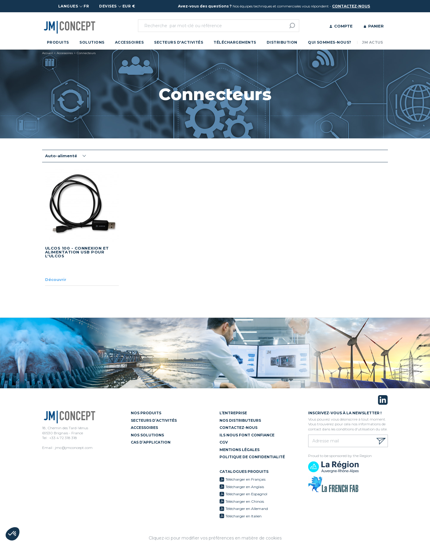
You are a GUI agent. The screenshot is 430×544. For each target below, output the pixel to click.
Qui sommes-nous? (329, 42)
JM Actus (372, 42)
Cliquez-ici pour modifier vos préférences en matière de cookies (215, 538)
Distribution (282, 42)
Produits (58, 42)
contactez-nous (351, 6)
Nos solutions (147, 435)
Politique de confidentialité (252, 457)
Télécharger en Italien (243, 516)
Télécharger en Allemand (246, 508)
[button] (12, 534)
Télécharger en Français (245, 479)
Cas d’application (151, 442)
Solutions (91, 42)
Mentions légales (239, 449)
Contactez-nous (238, 427)
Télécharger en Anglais (244, 487)
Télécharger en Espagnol (246, 494)
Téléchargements (235, 42)
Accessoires (129, 42)
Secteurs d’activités (154, 420)
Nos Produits (146, 413)
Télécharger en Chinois (244, 501)
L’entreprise (233, 413)
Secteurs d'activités (178, 42)
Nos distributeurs (240, 420)
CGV (223, 442)
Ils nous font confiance (246, 435)
